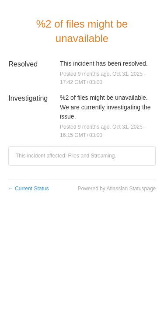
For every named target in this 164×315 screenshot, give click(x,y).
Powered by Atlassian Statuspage (116, 189)
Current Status (28, 189)
